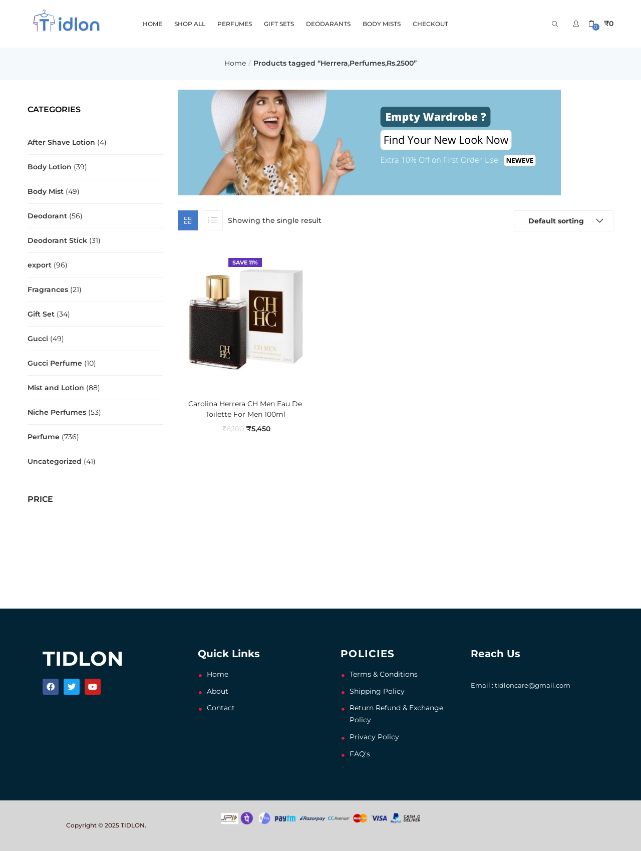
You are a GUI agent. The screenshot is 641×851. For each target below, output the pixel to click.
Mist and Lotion (56, 387)
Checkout (430, 24)
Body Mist (46, 191)
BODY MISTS (382, 24)
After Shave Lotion (61, 142)
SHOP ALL (189, 24)
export (40, 264)
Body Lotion (50, 166)
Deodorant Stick (57, 240)
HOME (152, 24)
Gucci (38, 338)
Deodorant (47, 215)
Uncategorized (55, 461)
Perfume (44, 436)
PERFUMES (234, 24)
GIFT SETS (279, 24)
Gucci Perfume (55, 363)
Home (235, 63)
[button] (600, 24)
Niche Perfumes (57, 412)
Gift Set (41, 314)
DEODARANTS (328, 24)
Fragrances (48, 289)
